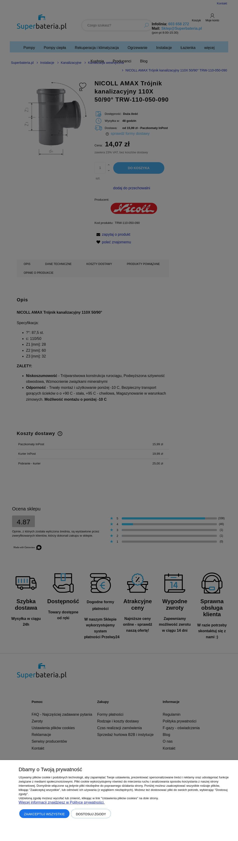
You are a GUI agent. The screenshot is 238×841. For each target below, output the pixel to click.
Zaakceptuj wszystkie (44, 814)
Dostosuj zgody (91, 814)
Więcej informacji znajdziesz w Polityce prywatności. (62, 802)
